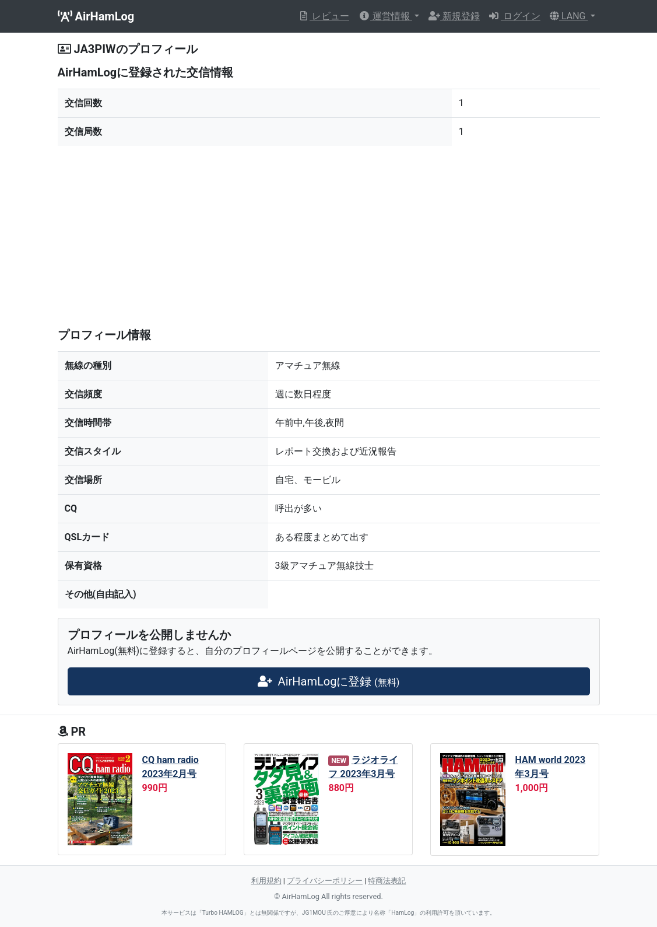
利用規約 (266, 880)
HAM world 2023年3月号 (550, 766)
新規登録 (454, 16)
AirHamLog (96, 16)
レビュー (323, 16)
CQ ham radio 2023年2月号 (170, 766)
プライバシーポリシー (325, 880)
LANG (569, 16)
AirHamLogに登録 (329, 681)
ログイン (514, 16)
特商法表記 (387, 880)
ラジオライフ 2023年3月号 (363, 766)
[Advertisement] (329, 237)
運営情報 (385, 16)
